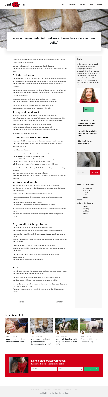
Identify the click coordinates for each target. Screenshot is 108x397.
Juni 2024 (85, 195)
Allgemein (85, 213)
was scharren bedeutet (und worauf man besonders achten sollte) (41, 341)
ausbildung (86, 211)
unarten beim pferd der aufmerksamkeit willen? (88, 124)
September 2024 (87, 188)
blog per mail (91, 369)
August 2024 (86, 190)
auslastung (86, 208)
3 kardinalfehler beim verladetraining (88, 142)
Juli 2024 (85, 192)
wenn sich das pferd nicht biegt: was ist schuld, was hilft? (88, 133)
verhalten (85, 206)
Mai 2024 (85, 197)
